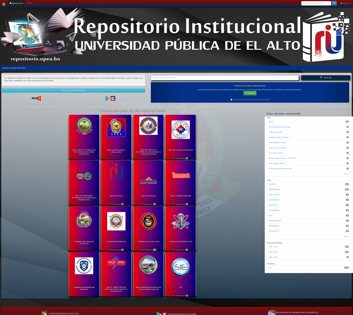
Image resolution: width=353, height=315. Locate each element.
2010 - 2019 (273, 252)
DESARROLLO (275, 210)
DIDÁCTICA (274, 231)
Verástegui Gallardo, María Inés (280, 169)
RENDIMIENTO (275, 221)
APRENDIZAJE (275, 189)
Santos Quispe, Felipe (276, 163)
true (270, 268)
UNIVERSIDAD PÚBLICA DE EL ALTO (60, 314)
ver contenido (250, 93)
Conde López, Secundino (278, 148)
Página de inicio (16, 3)
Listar (30, 3)
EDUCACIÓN (274, 195)
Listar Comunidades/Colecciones (73, 90)
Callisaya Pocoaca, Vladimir (279, 137)
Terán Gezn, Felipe (275, 132)
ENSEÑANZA (274, 226)
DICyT (271, 122)
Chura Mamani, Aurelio (277, 143)
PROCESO (273, 205)
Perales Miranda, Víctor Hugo (279, 127)
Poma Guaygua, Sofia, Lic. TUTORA (282, 158)
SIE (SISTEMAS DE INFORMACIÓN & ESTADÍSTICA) (293, 313)
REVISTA (272, 184)
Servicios (346, 3)
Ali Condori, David (276, 153)
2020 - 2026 (273, 247)
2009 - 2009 (273, 257)
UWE (271, 215)
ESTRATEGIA (274, 200)
